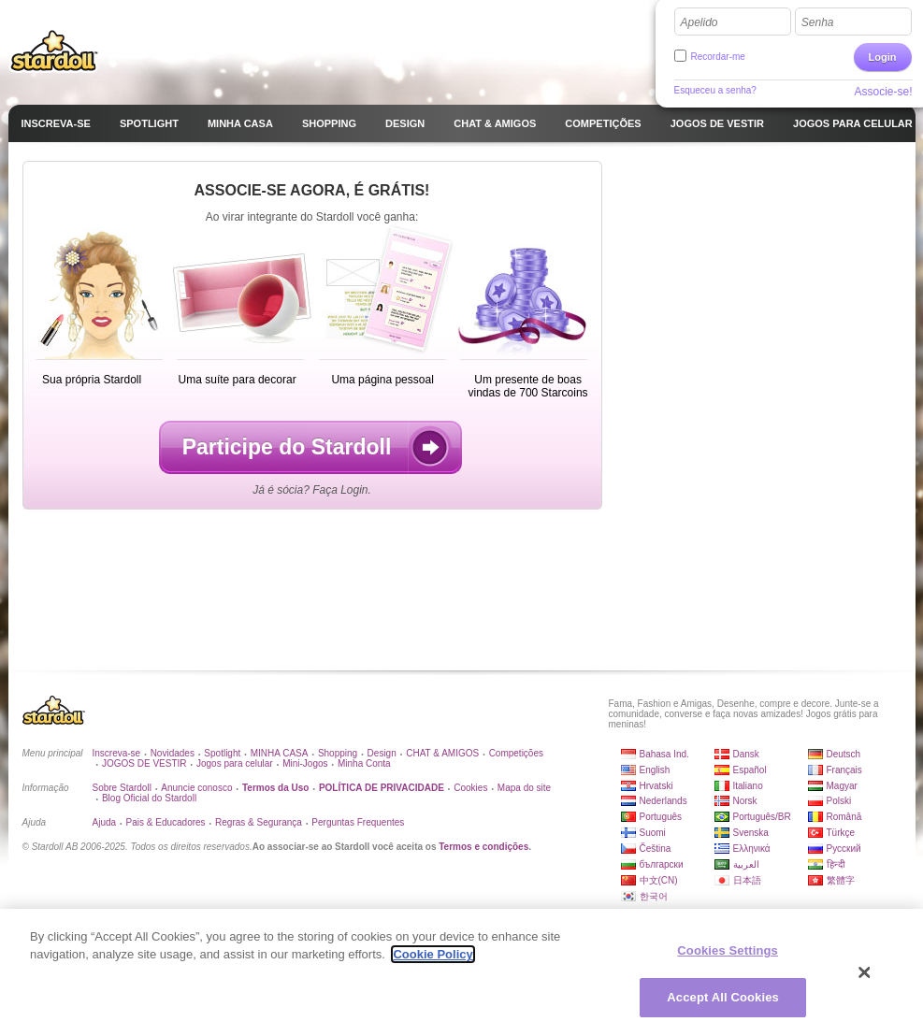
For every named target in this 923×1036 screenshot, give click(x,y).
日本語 (747, 880)
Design (382, 753)
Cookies (470, 788)
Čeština (655, 848)
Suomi (653, 832)
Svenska (751, 832)
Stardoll (54, 50)
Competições (516, 753)
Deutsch (844, 754)
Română (844, 817)
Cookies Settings (727, 950)
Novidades (173, 753)
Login (883, 57)
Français (844, 770)
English (655, 770)
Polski (839, 801)
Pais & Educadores (166, 822)
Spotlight (222, 753)
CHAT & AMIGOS (442, 753)
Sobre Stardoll (122, 788)
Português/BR (762, 817)
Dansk (746, 754)
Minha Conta (364, 763)
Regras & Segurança (258, 822)
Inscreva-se (117, 753)
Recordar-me (718, 56)
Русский (844, 848)
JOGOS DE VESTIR (144, 763)
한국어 (654, 896)
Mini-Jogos (304, 763)
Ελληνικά (752, 848)
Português (661, 817)
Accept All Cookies (723, 997)
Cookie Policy (432, 954)
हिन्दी (836, 864)
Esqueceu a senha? (715, 90)
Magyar (842, 786)
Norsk (745, 801)
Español (750, 770)
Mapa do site (524, 788)
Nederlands (663, 801)
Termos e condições (483, 847)
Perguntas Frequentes (357, 822)
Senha (817, 22)
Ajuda (105, 822)
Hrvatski (656, 786)
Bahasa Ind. (664, 754)
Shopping (337, 753)
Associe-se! (883, 91)
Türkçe (841, 832)
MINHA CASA (280, 753)
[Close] (865, 972)
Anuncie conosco (196, 788)
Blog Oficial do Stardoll (149, 798)
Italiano (748, 786)
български (662, 864)
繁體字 (841, 880)
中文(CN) (659, 880)
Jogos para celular (234, 763)
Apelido (699, 22)
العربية (746, 864)
